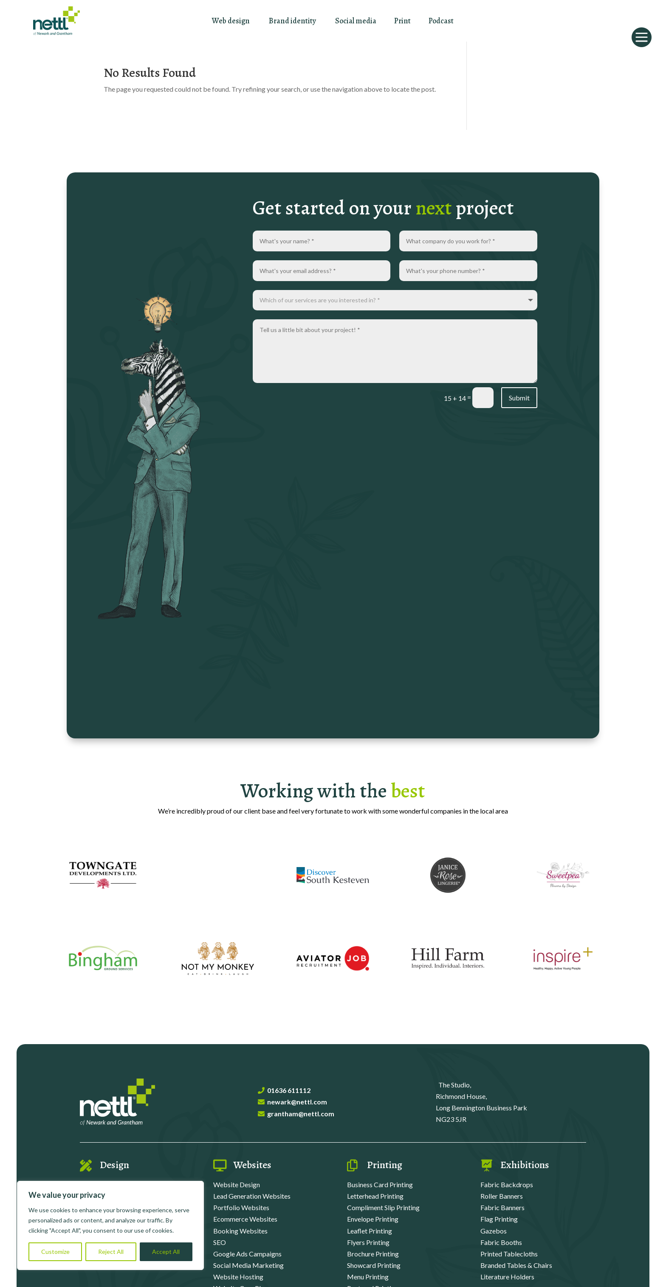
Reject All (111, 1251)
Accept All (166, 1251)
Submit (519, 398)
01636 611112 (288, 1090)
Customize (55, 1251)
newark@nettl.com (297, 1102)
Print (402, 21)
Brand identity (292, 21)
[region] (110, 1225)
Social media (355, 21)
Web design (231, 21)
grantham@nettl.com (300, 1114)
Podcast (441, 21)
